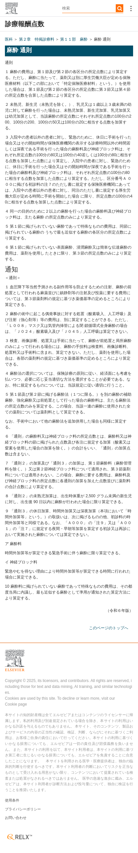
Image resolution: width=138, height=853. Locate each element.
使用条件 (12, 800)
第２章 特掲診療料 (36, 39)
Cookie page (16, 704)
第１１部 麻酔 (74, 39)
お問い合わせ (15, 818)
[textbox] (92, 8)
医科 (9, 39)
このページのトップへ (108, 628)
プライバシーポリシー (23, 809)
